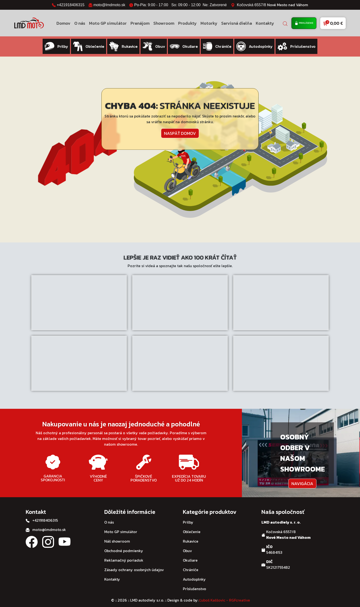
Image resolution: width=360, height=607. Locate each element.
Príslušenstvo (194, 584)
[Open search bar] (285, 23)
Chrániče (190, 565)
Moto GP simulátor (108, 23)
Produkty (187, 23)
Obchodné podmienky (123, 546)
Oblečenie (191, 527)
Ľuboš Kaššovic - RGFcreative (224, 595)
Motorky (208, 23)
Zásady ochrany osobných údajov (134, 565)
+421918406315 (70, 5)
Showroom (163, 23)
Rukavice (190, 536)
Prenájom (140, 23)
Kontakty (265, 23)
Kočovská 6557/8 (272, 5)
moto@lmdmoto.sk (109, 5)
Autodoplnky (194, 574)
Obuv (187, 546)
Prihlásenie (304, 23)
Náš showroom (117, 536)
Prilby (188, 517)
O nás (79, 23)
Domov (63, 23)
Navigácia (302, 479)
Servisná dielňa (236, 23)
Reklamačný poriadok (123, 555)
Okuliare (190, 555)
